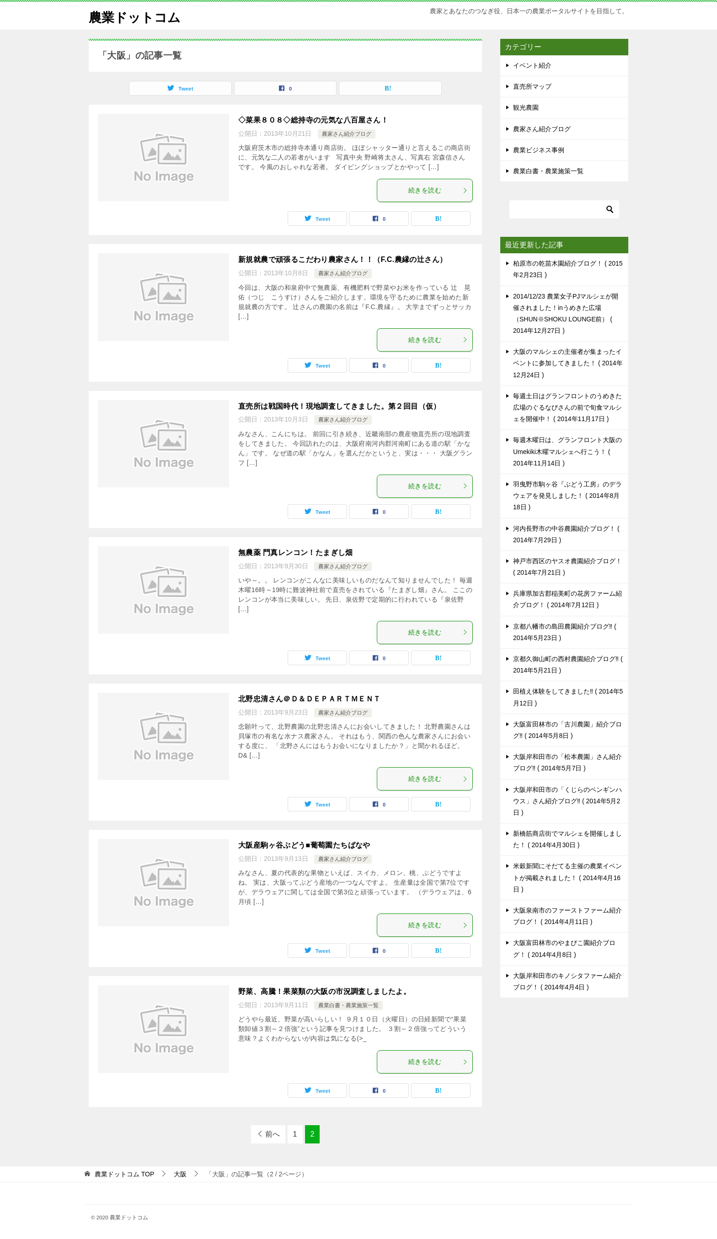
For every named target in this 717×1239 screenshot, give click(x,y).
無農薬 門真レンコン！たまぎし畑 (295, 552)
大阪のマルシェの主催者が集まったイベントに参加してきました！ (568, 363)
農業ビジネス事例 (538, 150)
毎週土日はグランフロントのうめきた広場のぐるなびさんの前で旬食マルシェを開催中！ (567, 407)
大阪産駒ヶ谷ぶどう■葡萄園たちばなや (304, 845)
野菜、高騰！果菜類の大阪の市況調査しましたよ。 (324, 991)
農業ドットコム (138, 15)
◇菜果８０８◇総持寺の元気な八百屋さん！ (313, 120)
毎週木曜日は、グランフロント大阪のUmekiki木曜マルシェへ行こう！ (567, 451)
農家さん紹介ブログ (346, 134)
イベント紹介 (532, 65)
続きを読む (438, 190)
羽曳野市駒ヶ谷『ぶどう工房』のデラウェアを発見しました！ (567, 496)
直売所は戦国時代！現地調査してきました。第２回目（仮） (339, 406)
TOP (124, 1174)
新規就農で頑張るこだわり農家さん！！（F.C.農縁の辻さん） (342, 259)
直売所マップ (532, 86)
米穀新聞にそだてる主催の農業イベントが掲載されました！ (567, 877)
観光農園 (526, 107)
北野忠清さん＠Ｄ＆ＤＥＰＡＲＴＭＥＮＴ (309, 699)
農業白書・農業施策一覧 (348, 1005)
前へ (272, 1134)
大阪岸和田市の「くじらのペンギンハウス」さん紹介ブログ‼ (567, 801)
